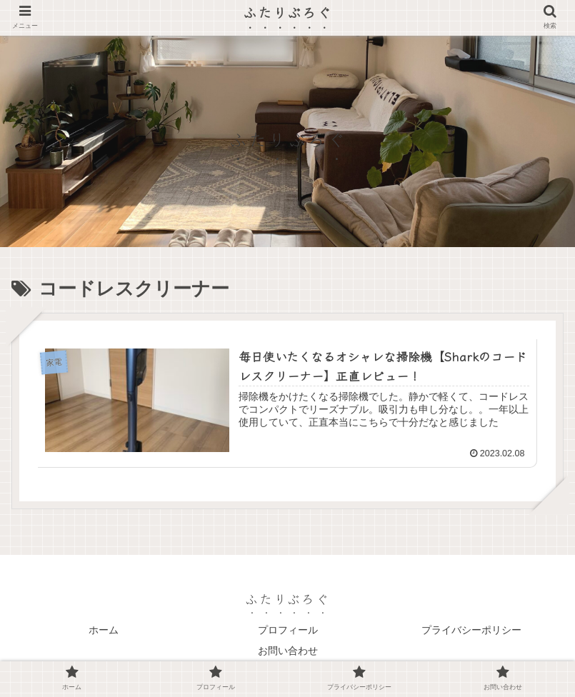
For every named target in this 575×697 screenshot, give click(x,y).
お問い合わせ (288, 650)
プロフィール (288, 630)
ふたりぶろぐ (287, 11)
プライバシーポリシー (471, 630)
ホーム (104, 630)
